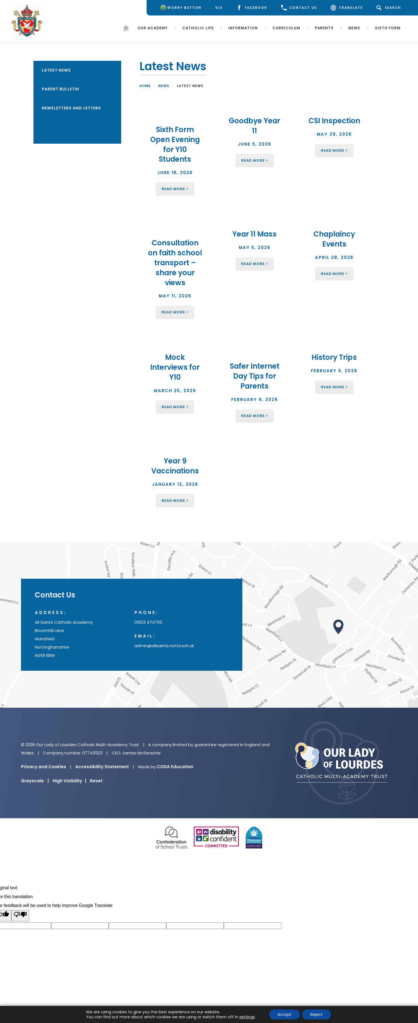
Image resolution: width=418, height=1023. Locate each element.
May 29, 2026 (334, 134)
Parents (324, 28)
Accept (284, 1014)
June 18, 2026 (175, 172)
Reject (316, 1014)
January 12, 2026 (175, 484)
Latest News (56, 70)
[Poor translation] (20, 915)
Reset (96, 781)
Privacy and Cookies (43, 767)
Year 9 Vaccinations (175, 466)
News (354, 28)
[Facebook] (251, 8)
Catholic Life (198, 28)
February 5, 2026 (334, 371)
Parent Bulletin (60, 89)
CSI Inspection (334, 121)
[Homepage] (126, 29)
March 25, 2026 (175, 391)
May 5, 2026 (255, 247)
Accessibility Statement (102, 767)
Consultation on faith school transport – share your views (175, 262)
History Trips (334, 357)
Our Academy (152, 28)
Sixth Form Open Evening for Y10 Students (175, 144)
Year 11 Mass (254, 234)
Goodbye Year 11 (254, 126)
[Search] (390, 8)
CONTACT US (299, 8)
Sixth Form (388, 28)
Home (145, 85)
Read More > (175, 189)
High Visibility (69, 781)
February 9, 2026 (254, 399)
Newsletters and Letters (71, 108)
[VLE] (218, 8)
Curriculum (286, 28)
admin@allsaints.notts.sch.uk (164, 646)
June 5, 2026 (254, 144)
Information (243, 28)
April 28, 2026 (334, 257)
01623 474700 (148, 622)
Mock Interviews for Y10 (175, 367)
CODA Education (175, 767)
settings (247, 1016)
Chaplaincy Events (334, 239)
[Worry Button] (180, 8)
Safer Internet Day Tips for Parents (254, 376)
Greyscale (35, 781)
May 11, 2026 (175, 296)
